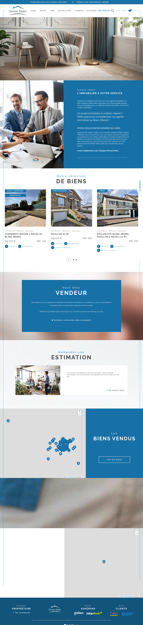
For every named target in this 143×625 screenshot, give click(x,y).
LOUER (52, 11)
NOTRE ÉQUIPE (92, 11)
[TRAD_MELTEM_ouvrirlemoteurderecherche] (106, 10)
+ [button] (79, 411)
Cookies (109, 620)
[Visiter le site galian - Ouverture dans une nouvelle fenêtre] (78, 613)
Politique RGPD (102, 620)
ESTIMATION (79, 11)
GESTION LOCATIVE (64, 11)
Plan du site (75, 620)
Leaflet (64, 477)
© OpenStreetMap (71, 477)
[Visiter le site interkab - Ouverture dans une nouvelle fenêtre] (94, 613)
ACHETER (43, 11)
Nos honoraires (67, 620)
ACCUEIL (33, 11)
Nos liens (95, 620)
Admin (90, 620)
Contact (140, 186)
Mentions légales (83, 620)
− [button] (79, 414)
